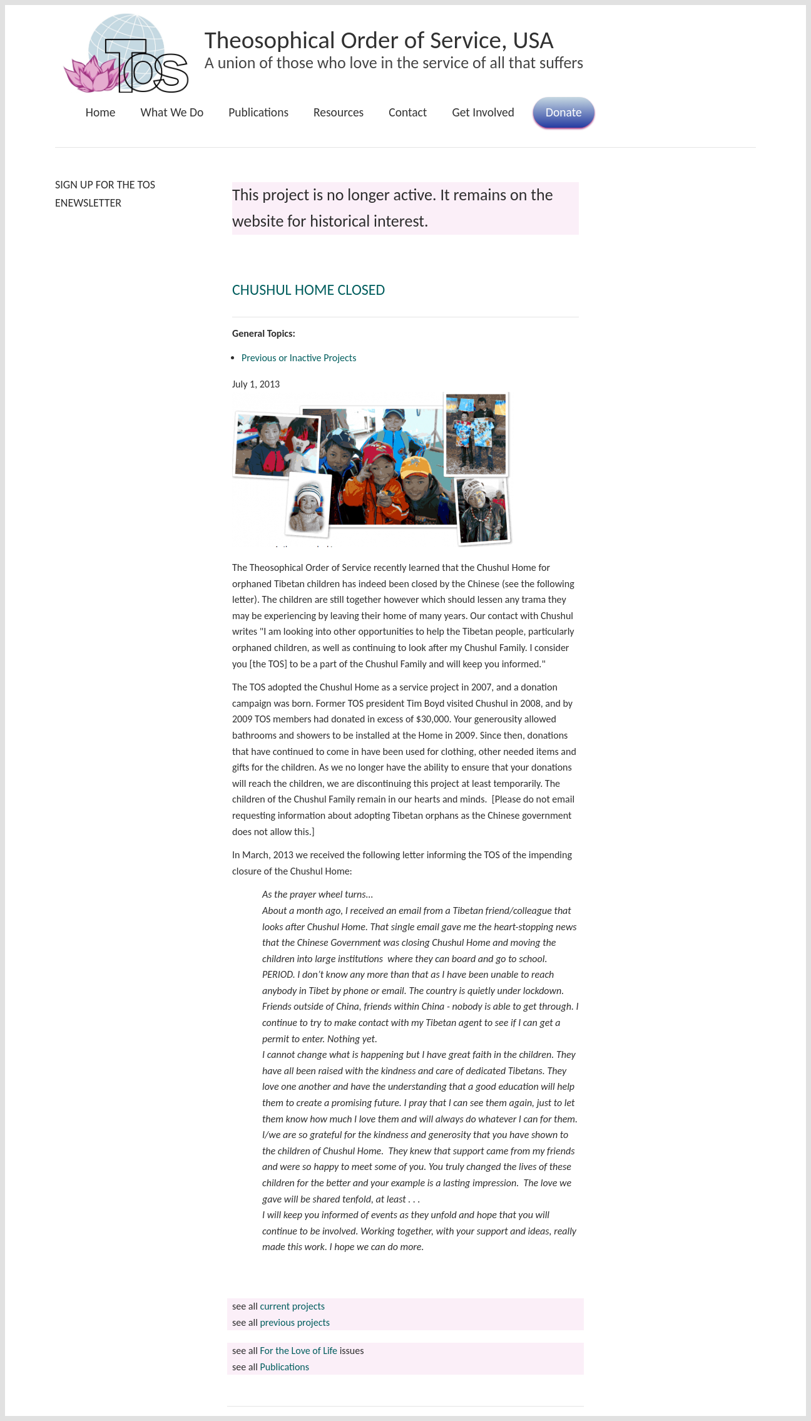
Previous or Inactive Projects (299, 358)
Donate (564, 112)
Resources (339, 112)
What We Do (172, 112)
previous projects (295, 1322)
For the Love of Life (298, 1351)
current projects (292, 1306)
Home (101, 112)
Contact (408, 112)
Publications (258, 112)
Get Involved (483, 112)
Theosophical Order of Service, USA (379, 39)
